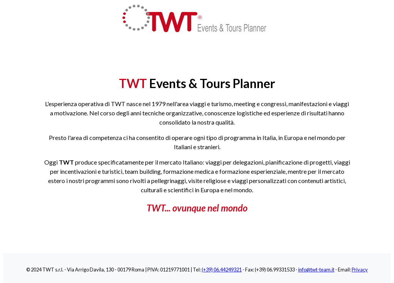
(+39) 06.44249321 (222, 269)
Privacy (360, 269)
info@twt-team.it (316, 269)
